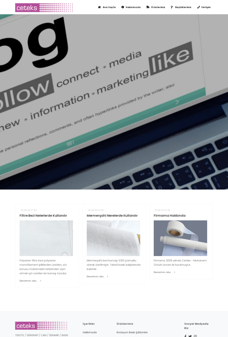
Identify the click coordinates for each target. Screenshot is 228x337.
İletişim (204, 7)
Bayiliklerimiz (181, 7)
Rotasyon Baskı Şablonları (132, 332)
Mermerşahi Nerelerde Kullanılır (112, 215)
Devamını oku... (31, 280)
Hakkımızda (131, 7)
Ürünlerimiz (155, 7)
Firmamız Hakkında (169, 215)
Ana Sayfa (107, 7)
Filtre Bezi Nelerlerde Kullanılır (43, 215)
